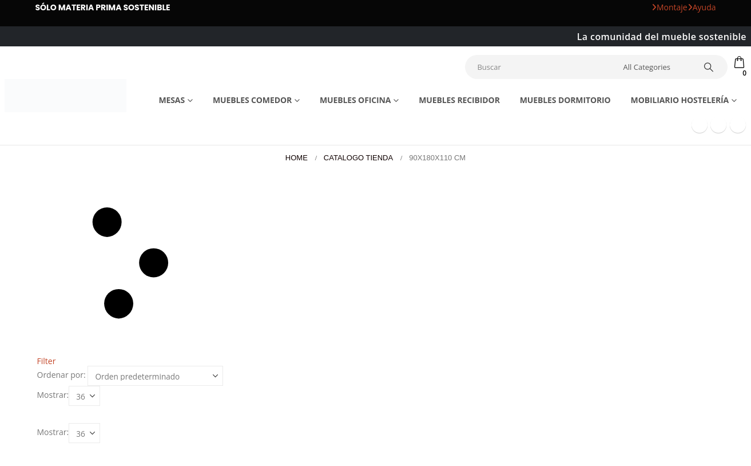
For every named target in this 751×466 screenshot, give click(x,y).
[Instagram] (738, 125)
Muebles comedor (252, 99)
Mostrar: (53, 395)
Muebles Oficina (355, 99)
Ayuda (702, 7)
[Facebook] (700, 125)
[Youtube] (718, 125)
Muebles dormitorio (565, 99)
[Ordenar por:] (155, 376)
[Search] (709, 67)
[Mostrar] (84, 396)
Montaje (669, 7)
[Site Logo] (65, 95)
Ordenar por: (61, 375)
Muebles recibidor (459, 99)
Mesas (171, 99)
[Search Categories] (655, 67)
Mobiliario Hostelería (680, 99)
